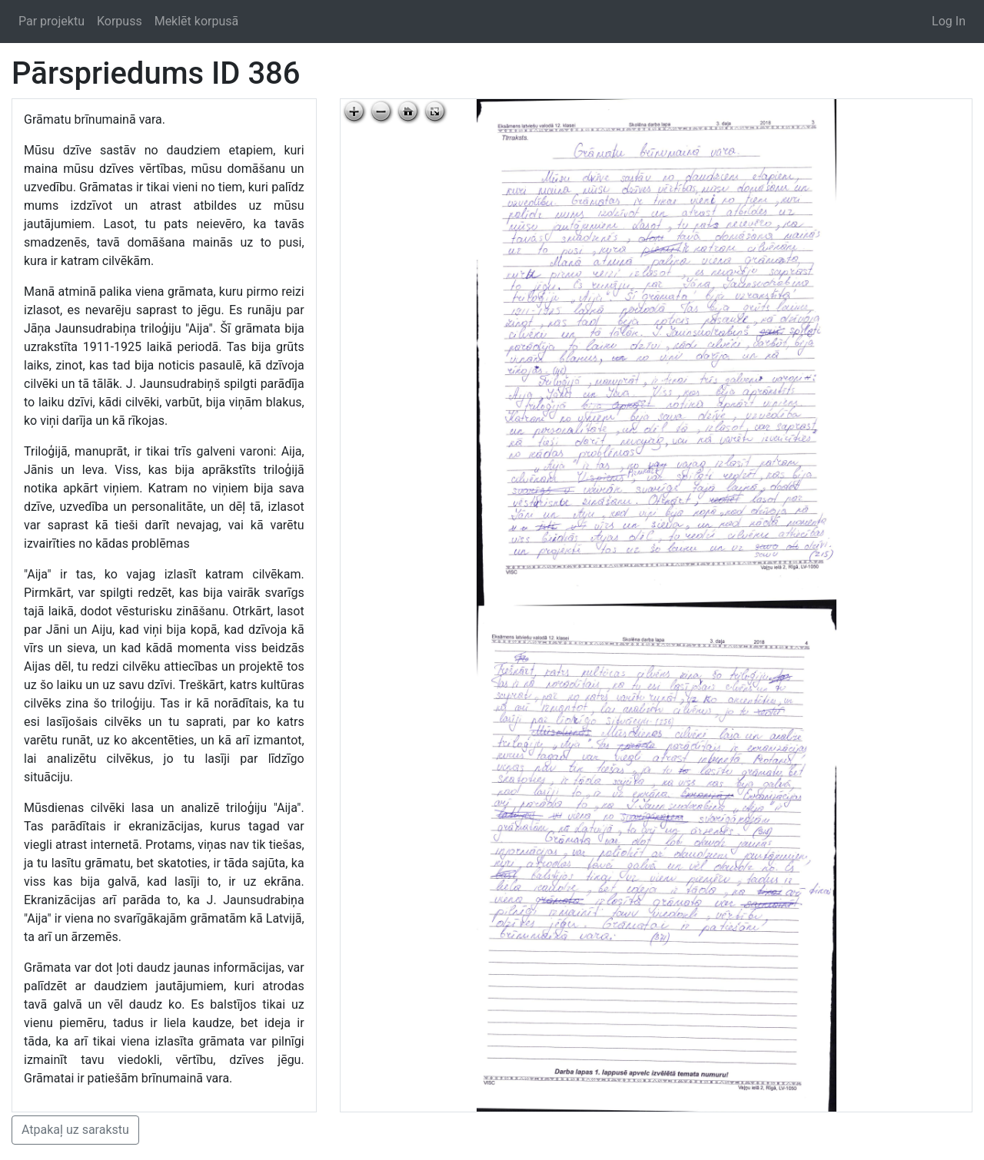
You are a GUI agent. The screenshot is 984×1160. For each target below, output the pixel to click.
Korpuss (119, 21)
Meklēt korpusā (197, 21)
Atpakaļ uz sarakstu (75, 1129)
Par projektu (51, 21)
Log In (949, 21)
